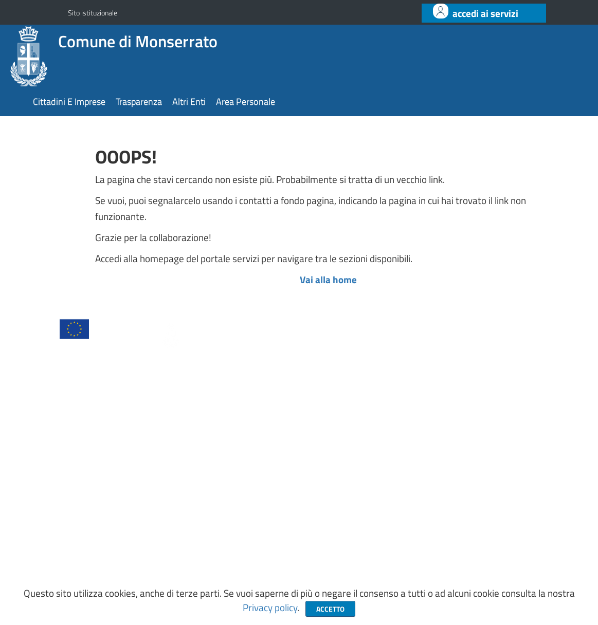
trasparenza (139, 101)
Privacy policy (270, 607)
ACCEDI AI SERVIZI (485, 13)
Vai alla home (328, 279)
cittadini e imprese (69, 101)
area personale (245, 101)
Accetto (330, 608)
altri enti (189, 101)
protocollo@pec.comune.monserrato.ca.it (411, 513)
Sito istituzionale (92, 12)
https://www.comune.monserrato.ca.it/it (409, 535)
